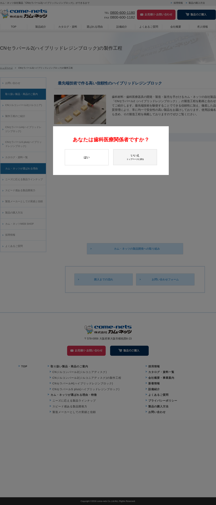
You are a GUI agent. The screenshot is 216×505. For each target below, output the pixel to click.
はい (86, 157)
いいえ (135, 157)
